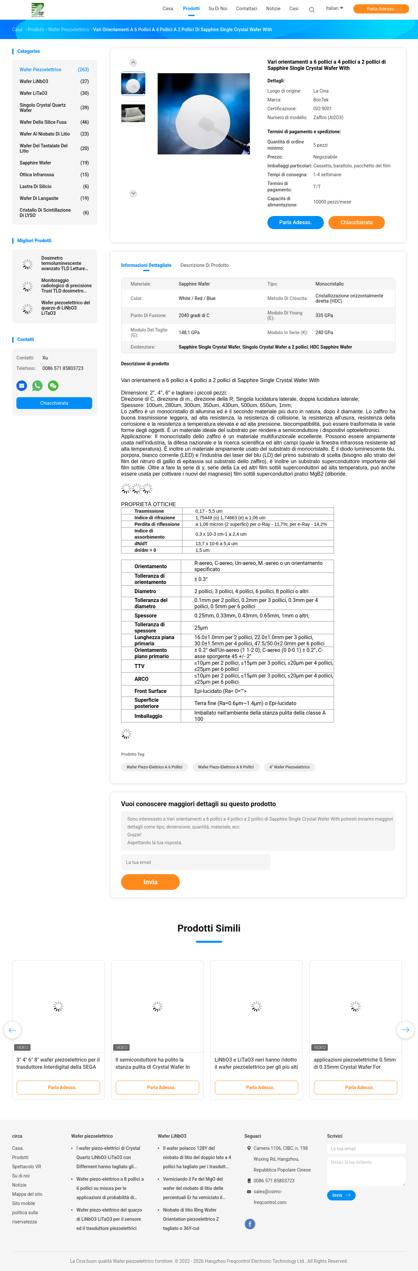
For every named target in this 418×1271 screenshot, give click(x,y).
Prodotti (20, 1157)
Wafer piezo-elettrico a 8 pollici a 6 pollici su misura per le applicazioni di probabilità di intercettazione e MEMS (110, 1189)
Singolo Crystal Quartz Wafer (54, 107)
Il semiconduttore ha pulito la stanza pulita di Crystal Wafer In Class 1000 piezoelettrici (152, 1067)
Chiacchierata (54, 403)
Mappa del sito (27, 1194)
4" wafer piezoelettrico (290, 767)
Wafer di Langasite (54, 198)
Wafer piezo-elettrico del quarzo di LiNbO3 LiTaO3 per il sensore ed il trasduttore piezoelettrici (109, 1219)
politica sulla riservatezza (25, 1217)
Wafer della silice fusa (54, 122)
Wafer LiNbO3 (54, 81)
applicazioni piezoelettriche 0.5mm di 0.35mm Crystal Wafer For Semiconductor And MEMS (355, 1067)
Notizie (19, 1185)
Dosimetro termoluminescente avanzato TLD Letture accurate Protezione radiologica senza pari (64, 263)
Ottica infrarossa (54, 174)
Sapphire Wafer (54, 163)
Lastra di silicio (54, 186)
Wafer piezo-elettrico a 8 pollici (226, 767)
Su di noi (21, 1175)
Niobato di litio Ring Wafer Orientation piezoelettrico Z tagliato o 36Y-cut (191, 1219)
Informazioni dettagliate (146, 265)
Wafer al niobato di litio (54, 134)
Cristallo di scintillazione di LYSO (54, 212)
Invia (150, 882)
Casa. (18, 1148)
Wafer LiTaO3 (54, 93)
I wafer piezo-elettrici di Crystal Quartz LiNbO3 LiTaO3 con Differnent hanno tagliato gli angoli (108, 1158)
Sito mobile (23, 1203)
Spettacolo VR (26, 1166)
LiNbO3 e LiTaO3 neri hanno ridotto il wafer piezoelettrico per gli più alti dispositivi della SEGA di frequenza (256, 1067)
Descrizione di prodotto (204, 265)
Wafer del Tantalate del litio (54, 148)
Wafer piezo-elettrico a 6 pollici (154, 767)
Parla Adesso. (381, 8)
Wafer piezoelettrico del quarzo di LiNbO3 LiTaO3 (65, 308)
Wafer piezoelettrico (54, 69)
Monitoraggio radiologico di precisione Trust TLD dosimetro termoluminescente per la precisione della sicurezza (66, 285)
